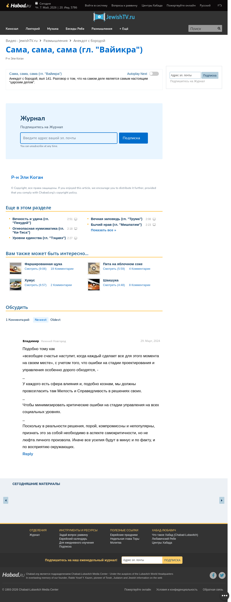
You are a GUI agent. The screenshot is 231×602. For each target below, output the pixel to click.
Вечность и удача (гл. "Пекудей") (31, 221)
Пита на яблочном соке (123, 264)
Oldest (55, 320)
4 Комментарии (139, 268)
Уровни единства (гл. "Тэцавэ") (39, 238)
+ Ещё (124, 29)
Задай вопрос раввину (73, 535)
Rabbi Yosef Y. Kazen (80, 577)
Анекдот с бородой (89, 40)
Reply (28, 454)
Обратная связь (213, 589)
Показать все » (103, 230)
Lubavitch (86, 573)
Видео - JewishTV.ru (22, 40)
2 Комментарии (61, 285)
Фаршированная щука (43, 264)
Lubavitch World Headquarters (156, 573)
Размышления (102, 29)
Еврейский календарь (73, 538)
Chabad (75, 573)
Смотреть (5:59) (114, 268)
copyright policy (66, 192)
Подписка (65, 546)
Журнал (35, 535)
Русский (205, 5)
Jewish (132, 577)
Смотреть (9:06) (36, 268)
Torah (109, 577)
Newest (40, 320)
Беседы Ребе (75, 29)
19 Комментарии (62, 268)
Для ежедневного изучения (76, 542)
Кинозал (12, 29)
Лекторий (33, 29)
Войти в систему (95, 5)
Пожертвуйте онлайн (181, 5)
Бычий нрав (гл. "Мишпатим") (116, 224)
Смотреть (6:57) (36, 285)
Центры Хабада (152, 5)
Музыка (52, 29)
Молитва (115, 542)
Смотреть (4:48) (114, 285)
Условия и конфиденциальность (177, 589)
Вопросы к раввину (124, 5)
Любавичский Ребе (164, 538)
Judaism (118, 577)
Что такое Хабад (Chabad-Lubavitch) (175, 535)
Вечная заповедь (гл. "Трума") (116, 219)
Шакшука (111, 280)
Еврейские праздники (124, 535)
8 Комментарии (139, 285)
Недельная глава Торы (124, 538)
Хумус (30, 280)
